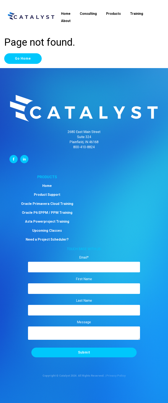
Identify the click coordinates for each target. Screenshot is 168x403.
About (66, 21)
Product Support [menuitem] (47, 195)
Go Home (23, 58)
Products (113, 14)
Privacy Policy (116, 375)
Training (136, 14)
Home (66, 14)
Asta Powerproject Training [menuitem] (47, 221)
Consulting (88, 14)
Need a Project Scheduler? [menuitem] (47, 239)
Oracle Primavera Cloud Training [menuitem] (47, 204)
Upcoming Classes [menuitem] (47, 231)
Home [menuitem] (47, 186)
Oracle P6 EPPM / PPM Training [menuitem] (47, 213)
